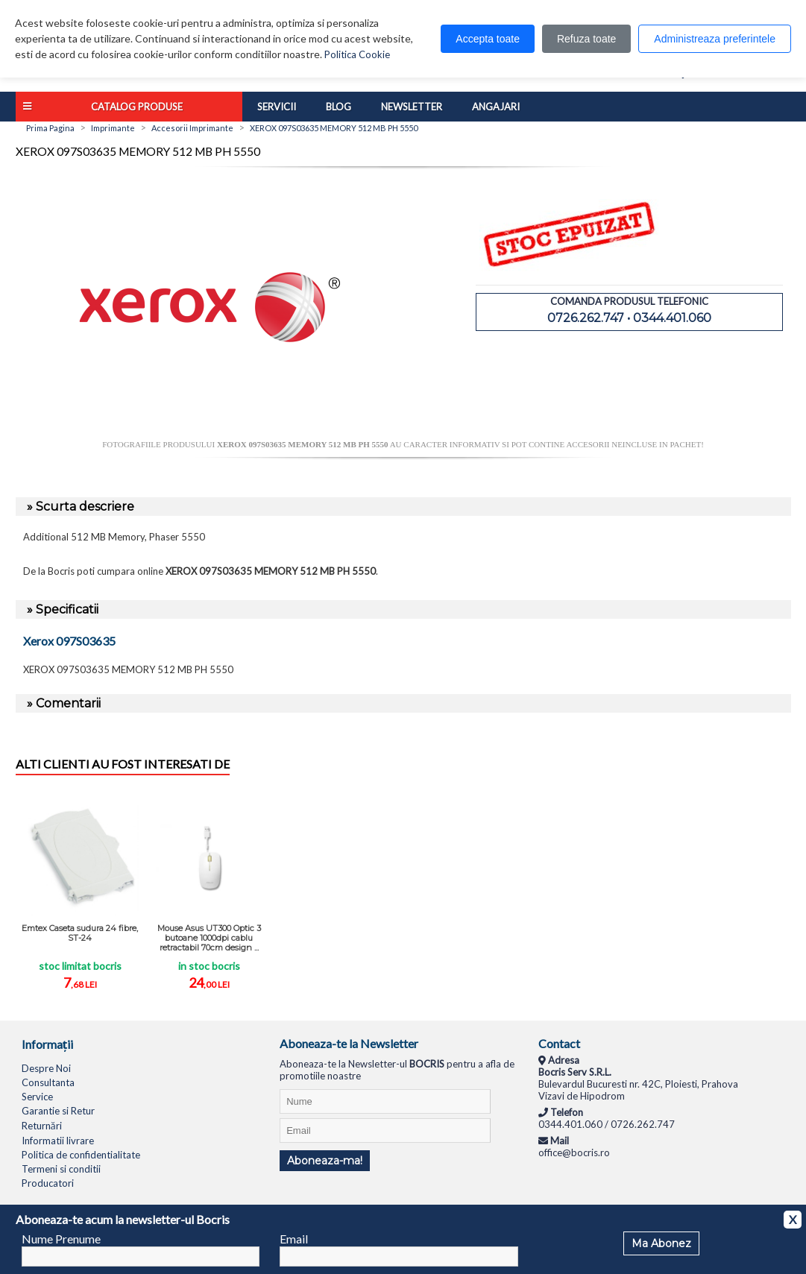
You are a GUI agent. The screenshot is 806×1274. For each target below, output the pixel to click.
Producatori (48, 1183)
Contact (559, 1043)
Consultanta (48, 1082)
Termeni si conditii (61, 1169)
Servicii (276, 107)
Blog (338, 107)
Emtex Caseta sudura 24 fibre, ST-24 (80, 933)
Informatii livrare (58, 1141)
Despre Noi (46, 1068)
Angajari (496, 107)
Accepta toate (488, 39)
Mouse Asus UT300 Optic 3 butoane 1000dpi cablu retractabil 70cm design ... (209, 938)
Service (37, 1097)
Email (294, 1239)
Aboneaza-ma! (324, 1160)
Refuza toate (586, 39)
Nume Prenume (61, 1239)
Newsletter (411, 107)
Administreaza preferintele (714, 39)
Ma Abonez (661, 1243)
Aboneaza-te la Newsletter (349, 1043)
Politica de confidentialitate (81, 1155)
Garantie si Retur (58, 1111)
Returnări (42, 1126)
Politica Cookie (357, 54)
